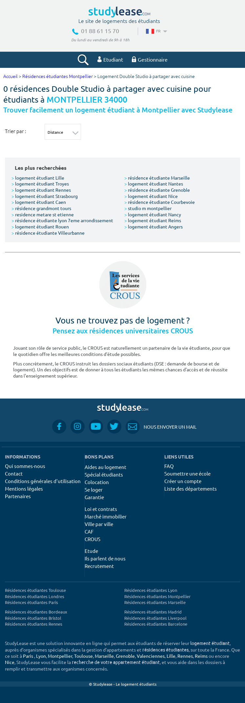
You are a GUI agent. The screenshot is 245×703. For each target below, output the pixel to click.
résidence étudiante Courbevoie (159, 202)
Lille (171, 656)
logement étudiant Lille (37, 178)
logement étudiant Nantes (153, 183)
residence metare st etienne (42, 214)
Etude (91, 551)
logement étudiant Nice (151, 196)
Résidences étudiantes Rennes (33, 624)
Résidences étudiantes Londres (34, 596)
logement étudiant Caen (38, 202)
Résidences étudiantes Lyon (150, 590)
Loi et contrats (101, 509)
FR (156, 30)
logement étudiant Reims (152, 220)
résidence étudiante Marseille (157, 178)
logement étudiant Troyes (40, 183)
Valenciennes (151, 656)
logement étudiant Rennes (41, 190)
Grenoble (125, 656)
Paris (28, 656)
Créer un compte (182, 481)
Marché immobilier (106, 516)
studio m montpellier (148, 208)
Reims (201, 656)
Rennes (185, 656)
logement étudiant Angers (153, 226)
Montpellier (60, 656)
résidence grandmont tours (41, 208)
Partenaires (18, 496)
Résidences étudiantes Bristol (33, 618)
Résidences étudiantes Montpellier (57, 76)
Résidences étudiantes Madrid (153, 612)
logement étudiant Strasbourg (44, 196)
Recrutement (99, 566)
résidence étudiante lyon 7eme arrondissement (62, 220)
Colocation (97, 482)
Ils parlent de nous (105, 558)
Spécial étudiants (104, 474)
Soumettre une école (187, 473)
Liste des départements (190, 488)
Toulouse (83, 656)
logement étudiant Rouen (40, 226)
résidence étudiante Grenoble (157, 190)
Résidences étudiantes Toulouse (35, 590)
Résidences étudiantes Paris (31, 602)
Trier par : (15, 131)
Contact (14, 473)
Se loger (94, 489)
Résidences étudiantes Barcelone (155, 624)
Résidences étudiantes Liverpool (155, 618)
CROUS (92, 539)
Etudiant (110, 59)
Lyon (41, 656)
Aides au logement (105, 467)
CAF (89, 531)
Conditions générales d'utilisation (43, 481)
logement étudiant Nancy (152, 214)
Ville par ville (99, 524)
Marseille (104, 656)
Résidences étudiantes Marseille (155, 602)
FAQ (169, 466)
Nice (9, 662)
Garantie (94, 497)
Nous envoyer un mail (161, 427)
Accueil (10, 76)
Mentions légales (24, 488)
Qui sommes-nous (25, 466)
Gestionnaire (150, 59)
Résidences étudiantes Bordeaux (36, 612)
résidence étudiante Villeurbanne (48, 233)
